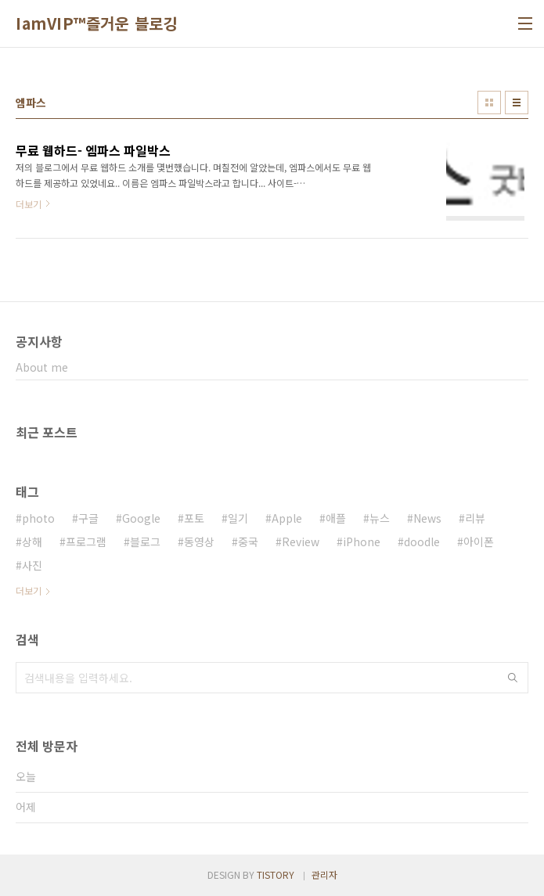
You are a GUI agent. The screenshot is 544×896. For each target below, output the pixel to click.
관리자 (324, 874)
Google (141, 518)
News (427, 518)
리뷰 (475, 518)
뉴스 (379, 518)
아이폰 (478, 541)
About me (42, 367)
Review (300, 541)
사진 (32, 565)
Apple (287, 518)
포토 (194, 518)
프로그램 (86, 541)
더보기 (28, 590)
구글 (88, 518)
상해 (32, 541)
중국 (248, 541)
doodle (422, 541)
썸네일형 (489, 102)
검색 (513, 678)
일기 (238, 518)
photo (38, 518)
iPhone (361, 541)
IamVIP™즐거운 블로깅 (97, 23)
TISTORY (275, 874)
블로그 (145, 541)
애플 (336, 518)
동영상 (199, 541)
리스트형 (516, 102)
